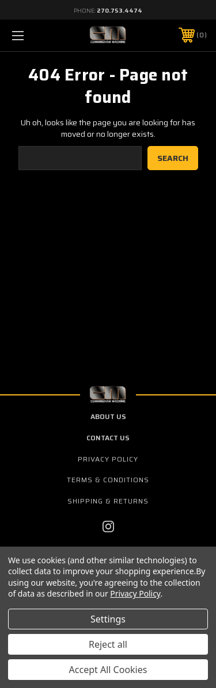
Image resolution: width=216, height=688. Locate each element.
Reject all (108, 644)
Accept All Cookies (108, 669)
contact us (108, 437)
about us (108, 416)
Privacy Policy (108, 458)
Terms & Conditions (108, 479)
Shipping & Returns (108, 500)
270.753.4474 (119, 10)
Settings (108, 619)
